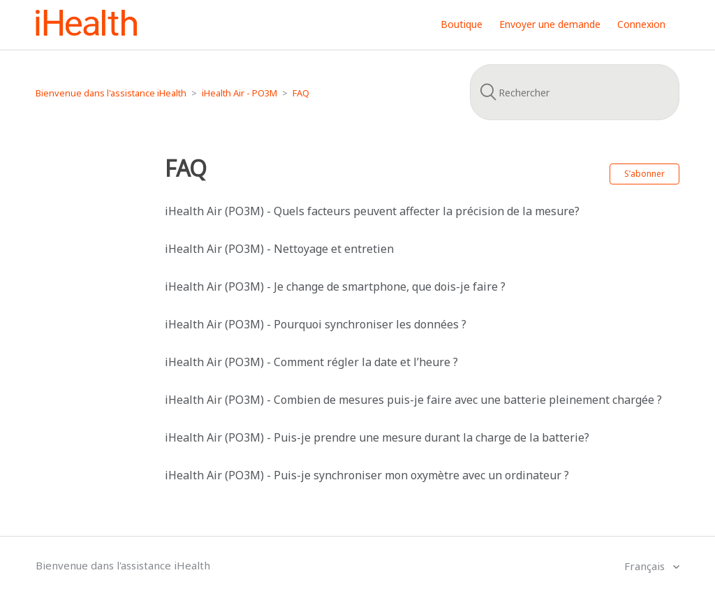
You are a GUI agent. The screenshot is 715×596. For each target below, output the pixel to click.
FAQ (301, 93)
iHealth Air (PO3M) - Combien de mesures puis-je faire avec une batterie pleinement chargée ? (413, 399)
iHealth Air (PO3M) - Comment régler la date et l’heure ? (311, 362)
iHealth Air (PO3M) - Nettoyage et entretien (279, 248)
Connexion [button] (641, 24)
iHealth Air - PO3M (239, 93)
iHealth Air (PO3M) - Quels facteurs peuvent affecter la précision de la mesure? (372, 211)
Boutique (461, 24)
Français (646, 566)
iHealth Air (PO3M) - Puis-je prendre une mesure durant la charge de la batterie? (377, 437)
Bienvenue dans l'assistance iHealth (111, 93)
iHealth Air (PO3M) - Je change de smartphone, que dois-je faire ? (335, 286)
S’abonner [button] (644, 174)
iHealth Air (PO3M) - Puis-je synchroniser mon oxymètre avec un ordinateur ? (367, 475)
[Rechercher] (574, 92)
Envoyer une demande (549, 24)
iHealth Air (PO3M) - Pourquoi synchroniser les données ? (315, 324)
